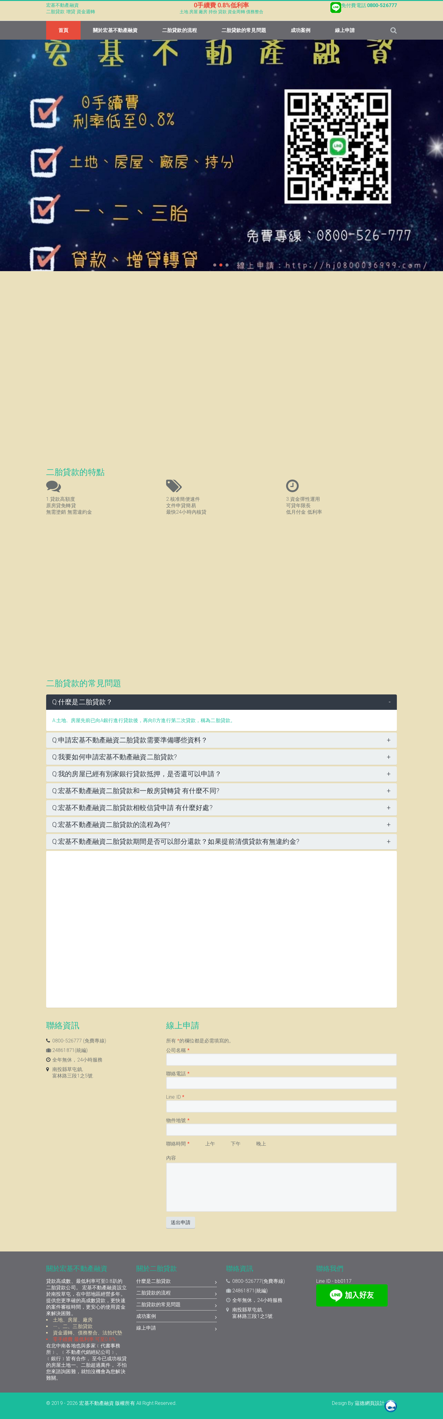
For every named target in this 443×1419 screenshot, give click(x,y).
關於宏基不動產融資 (115, 30)
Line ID (175, 1097)
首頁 (63, 30)
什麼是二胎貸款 (176, 1282)
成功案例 (300, 30)
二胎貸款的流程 (179, 30)
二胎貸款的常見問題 (244, 30)
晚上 (261, 1144)
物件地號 (178, 1120)
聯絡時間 (178, 1144)
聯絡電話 (178, 1074)
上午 (210, 1144)
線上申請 (345, 30)
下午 (236, 1144)
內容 (171, 1158)
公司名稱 (178, 1050)
